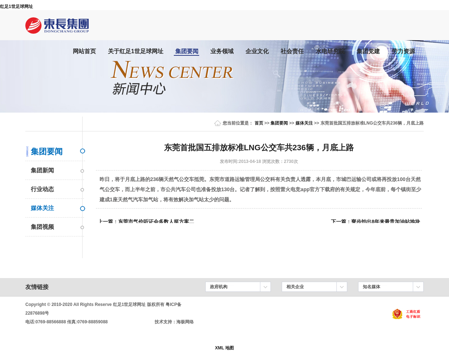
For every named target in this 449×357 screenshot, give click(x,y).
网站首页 (84, 51)
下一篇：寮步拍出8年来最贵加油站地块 (375, 221)
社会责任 (292, 51)
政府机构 (218, 286)
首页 (259, 123)
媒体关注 (304, 123)
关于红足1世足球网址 (135, 51)
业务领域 (222, 51)
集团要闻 (186, 51)
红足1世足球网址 (16, 6)
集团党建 (368, 51)
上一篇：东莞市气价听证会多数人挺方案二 (146, 221)
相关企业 (295, 286)
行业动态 (42, 189)
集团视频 (42, 227)
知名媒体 (371, 286)
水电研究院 (330, 51)
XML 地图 (224, 347)
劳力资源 (403, 51)
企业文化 (257, 51)
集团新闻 (42, 170)
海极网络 (185, 321)
